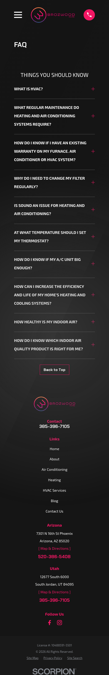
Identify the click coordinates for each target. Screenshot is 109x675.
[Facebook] (49, 622)
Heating (54, 480)
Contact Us (54, 511)
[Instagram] (59, 622)
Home (54, 449)
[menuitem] (32, 658)
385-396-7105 (54, 426)
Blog (54, 500)
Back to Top (54, 369)
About (54, 459)
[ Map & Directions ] (54, 548)
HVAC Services (54, 490)
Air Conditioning (54, 469)
